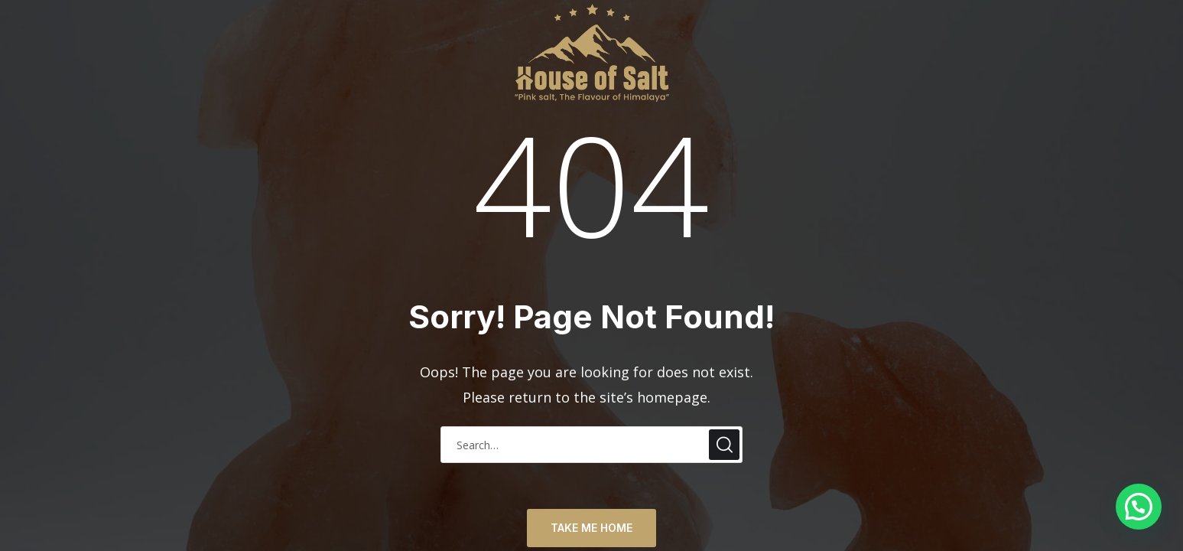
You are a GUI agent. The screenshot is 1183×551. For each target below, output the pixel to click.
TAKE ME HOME (591, 527)
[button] (1139, 507)
